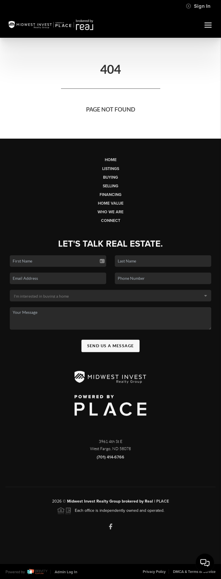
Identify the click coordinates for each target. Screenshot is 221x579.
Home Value (110, 203)
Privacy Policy (154, 571)
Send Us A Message (110, 348)
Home (111, 159)
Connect (110, 220)
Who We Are (110, 212)
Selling (110, 186)
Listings (110, 168)
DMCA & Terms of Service (194, 571)
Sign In (198, 6)
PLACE (162, 503)
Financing (110, 194)
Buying (110, 177)
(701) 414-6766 (110, 459)
